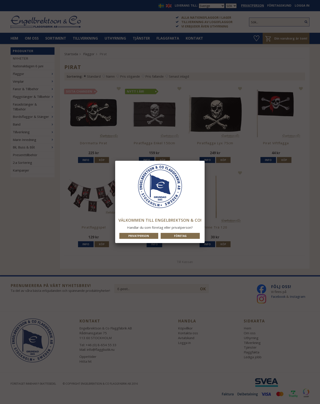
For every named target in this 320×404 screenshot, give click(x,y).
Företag (180, 236)
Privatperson (138, 236)
